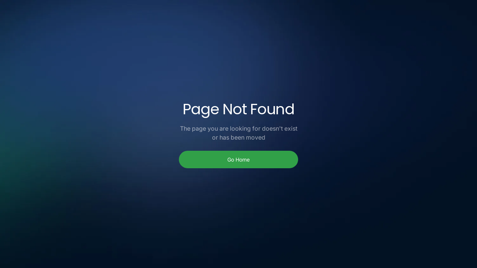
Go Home (238, 159)
